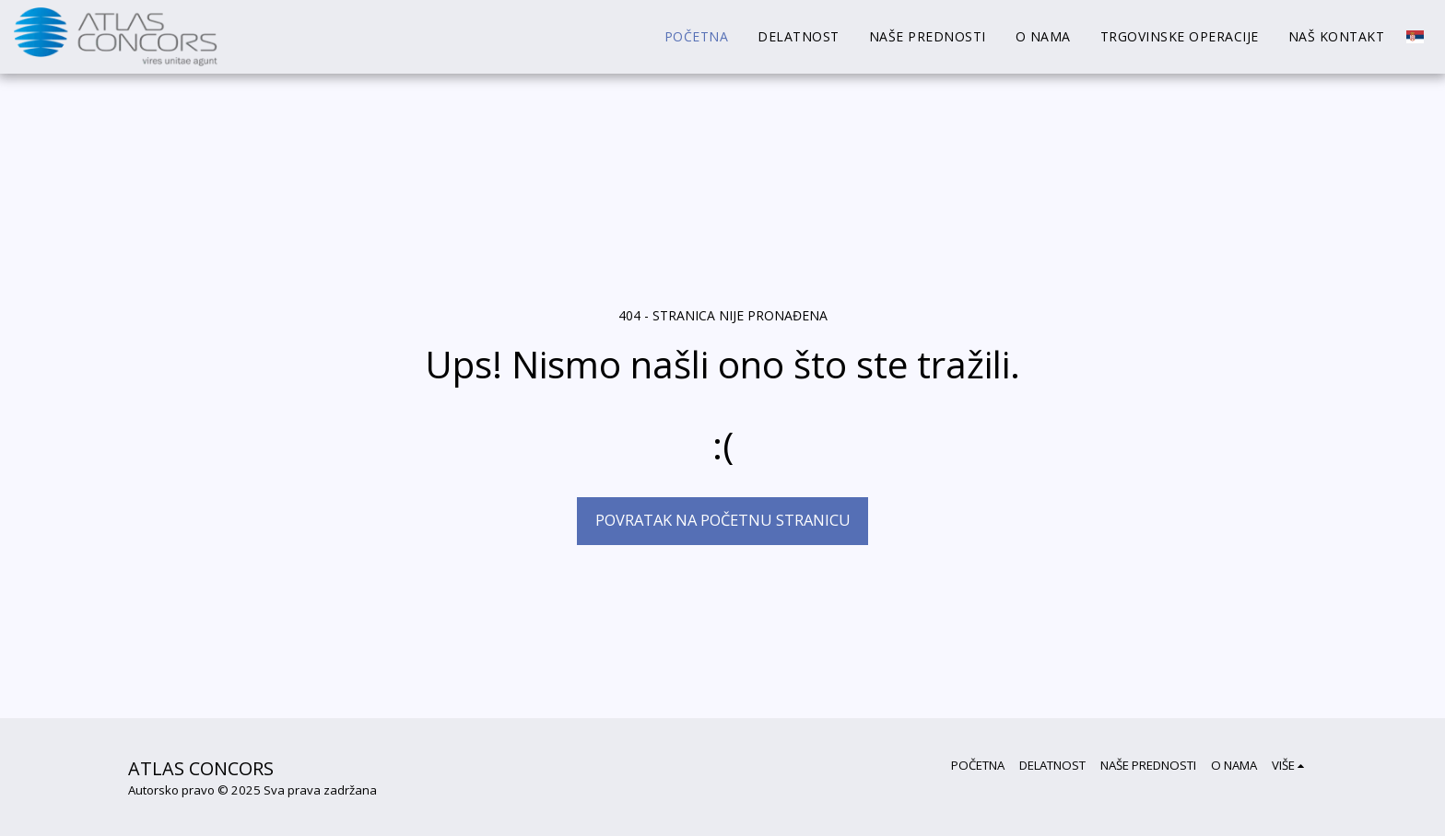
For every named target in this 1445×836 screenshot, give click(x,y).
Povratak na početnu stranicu (723, 519)
